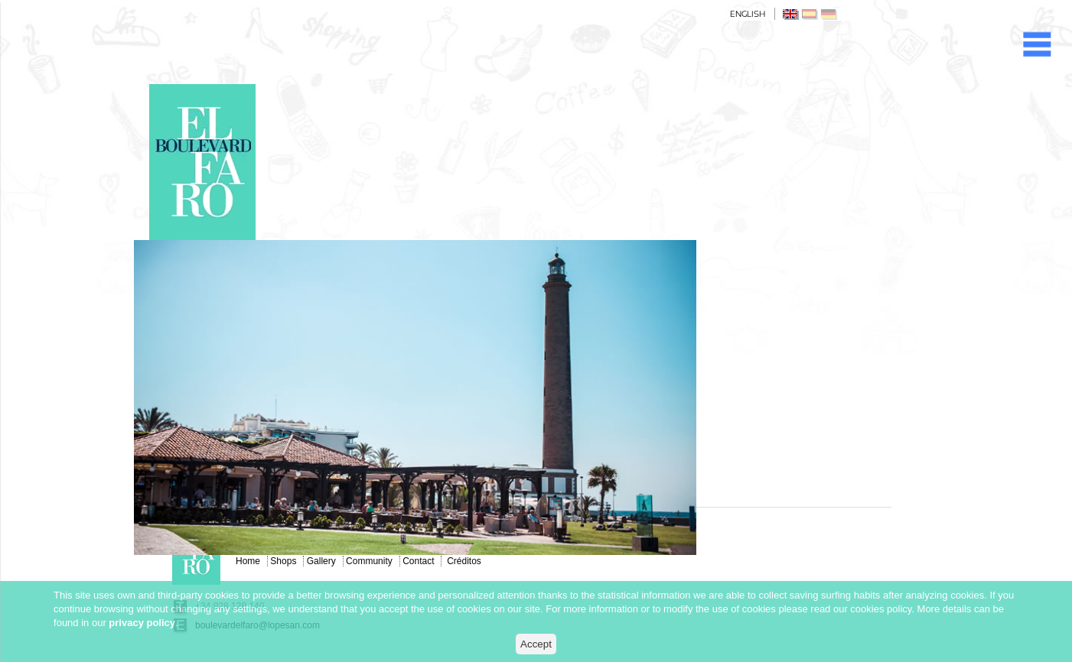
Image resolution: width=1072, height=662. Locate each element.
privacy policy (142, 622)
